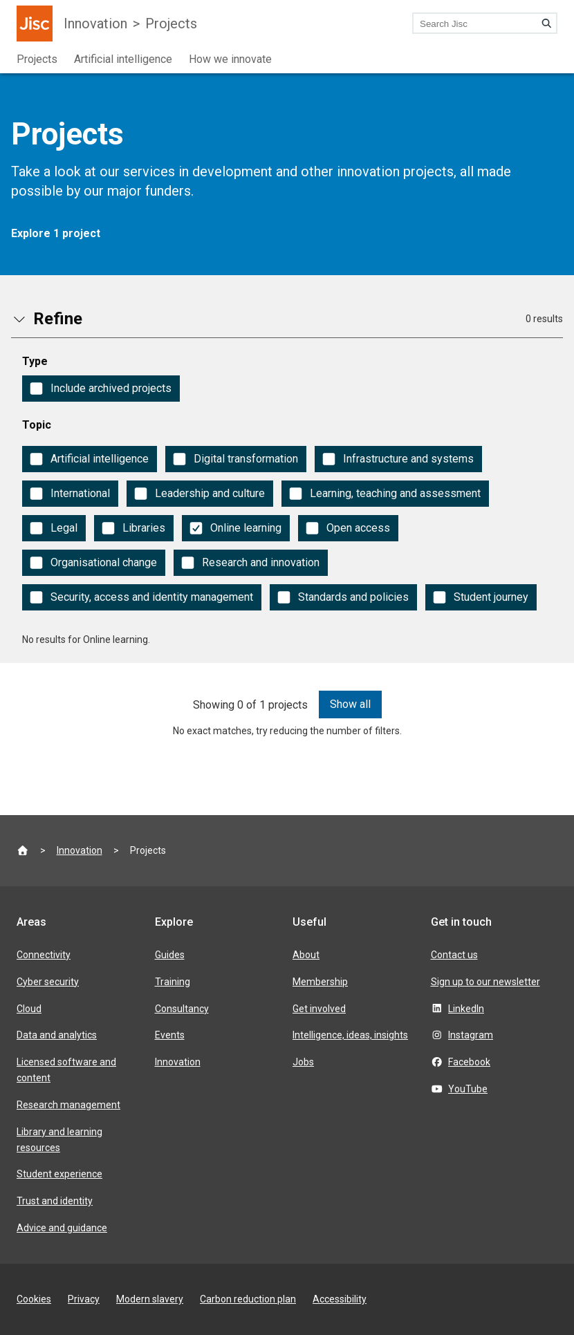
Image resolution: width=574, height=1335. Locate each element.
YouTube (468, 1088)
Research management (68, 1104)
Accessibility (340, 1299)
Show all (350, 704)
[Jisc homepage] (35, 23)
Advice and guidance (62, 1227)
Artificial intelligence (123, 59)
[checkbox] (101, 388)
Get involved (319, 1008)
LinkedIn (466, 1008)
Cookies (34, 1299)
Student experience (59, 1173)
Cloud (29, 1008)
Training (172, 981)
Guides (170, 954)
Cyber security (48, 981)
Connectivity (44, 954)
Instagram (470, 1034)
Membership (320, 981)
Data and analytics (57, 1034)
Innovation (95, 23)
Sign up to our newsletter (485, 981)
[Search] (546, 23)
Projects (171, 23)
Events (170, 1034)
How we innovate (230, 59)
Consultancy (182, 1008)
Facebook (469, 1061)
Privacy (84, 1299)
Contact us (454, 954)
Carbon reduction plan (248, 1299)
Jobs (303, 1061)
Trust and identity (55, 1200)
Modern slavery (149, 1299)
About (306, 954)
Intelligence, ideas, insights (350, 1034)
